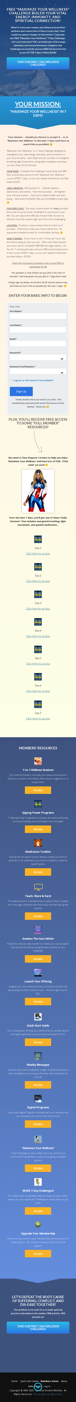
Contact (57, 1394)
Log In (47, 1386)
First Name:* (16, 311)
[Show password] (62, 359)
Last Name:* (16, 325)
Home (14, 1381)
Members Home (49, 1381)
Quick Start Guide (29, 1381)
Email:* (13, 338)
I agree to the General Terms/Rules (32, 380)
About (64, 1381)
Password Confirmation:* (22, 366)
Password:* (15, 352)
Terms (47, 1394)
